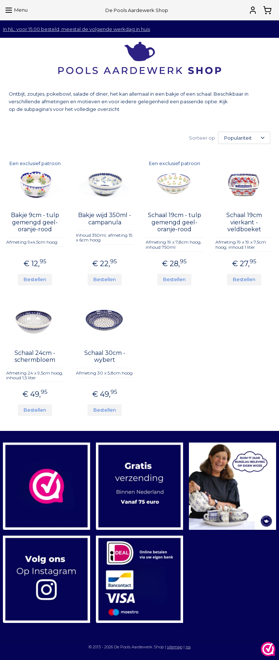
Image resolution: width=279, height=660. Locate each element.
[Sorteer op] (244, 137)
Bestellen (35, 279)
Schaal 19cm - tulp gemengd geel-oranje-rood (174, 221)
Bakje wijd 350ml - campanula (104, 218)
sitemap (174, 646)
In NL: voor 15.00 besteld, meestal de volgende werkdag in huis (76, 29)
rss (188, 646)
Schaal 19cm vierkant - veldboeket (244, 221)
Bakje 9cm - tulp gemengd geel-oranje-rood (35, 221)
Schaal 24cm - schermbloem (35, 356)
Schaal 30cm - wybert (104, 356)
